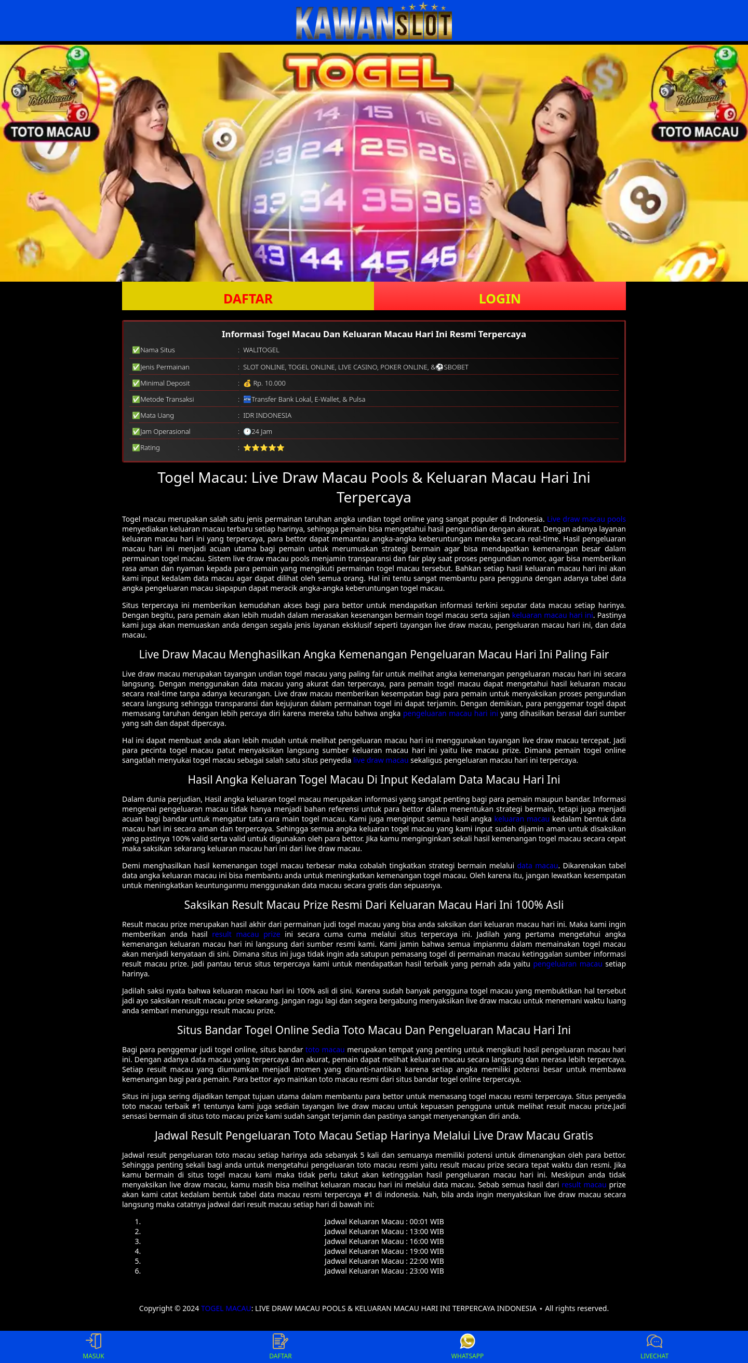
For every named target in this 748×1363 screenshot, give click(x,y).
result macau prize (246, 934)
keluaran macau (522, 819)
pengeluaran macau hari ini (450, 713)
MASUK (93, 1346)
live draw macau (381, 760)
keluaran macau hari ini (552, 615)
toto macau (325, 1049)
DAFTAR (248, 298)
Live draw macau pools (586, 519)
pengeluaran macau (567, 964)
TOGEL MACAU (226, 1308)
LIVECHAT (654, 1346)
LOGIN (500, 298)
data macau (537, 865)
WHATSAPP (467, 1346)
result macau (584, 1184)
